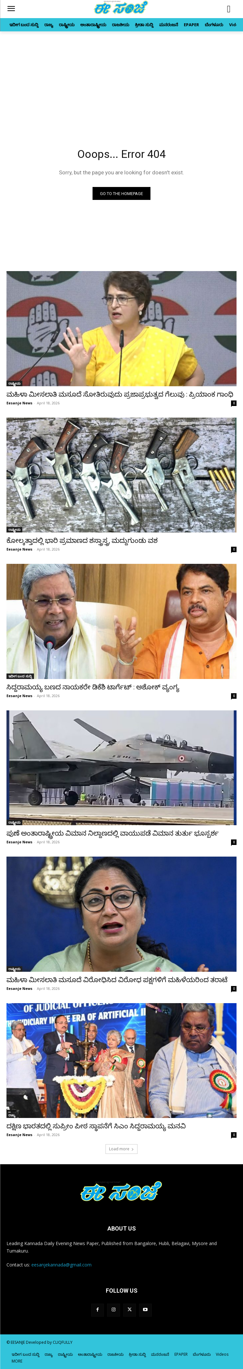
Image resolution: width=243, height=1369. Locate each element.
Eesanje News (19, 402)
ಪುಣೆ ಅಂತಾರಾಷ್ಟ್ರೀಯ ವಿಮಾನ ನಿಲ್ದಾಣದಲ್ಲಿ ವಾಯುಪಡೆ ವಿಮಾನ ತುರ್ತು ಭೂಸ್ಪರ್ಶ (112, 833)
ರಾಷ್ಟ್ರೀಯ (14, 383)
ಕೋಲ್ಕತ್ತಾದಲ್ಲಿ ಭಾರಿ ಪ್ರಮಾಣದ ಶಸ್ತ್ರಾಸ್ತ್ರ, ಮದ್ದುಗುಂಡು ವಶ (82, 540)
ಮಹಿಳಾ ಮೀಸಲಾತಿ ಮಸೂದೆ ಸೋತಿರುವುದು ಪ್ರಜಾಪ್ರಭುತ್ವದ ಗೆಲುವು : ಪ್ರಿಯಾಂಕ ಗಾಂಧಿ (119, 394)
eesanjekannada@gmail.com (61, 1265)
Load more (121, 1149)
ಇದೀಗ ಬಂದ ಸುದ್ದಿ (20, 676)
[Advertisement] (121, 80)
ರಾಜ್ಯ (12, 1115)
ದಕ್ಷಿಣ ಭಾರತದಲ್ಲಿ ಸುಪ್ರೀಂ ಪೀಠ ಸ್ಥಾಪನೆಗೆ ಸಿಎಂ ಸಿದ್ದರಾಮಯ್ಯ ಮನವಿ (96, 1126)
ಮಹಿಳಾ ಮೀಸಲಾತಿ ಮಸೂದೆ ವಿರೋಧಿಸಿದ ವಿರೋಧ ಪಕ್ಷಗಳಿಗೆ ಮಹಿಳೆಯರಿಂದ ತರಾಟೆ (116, 980)
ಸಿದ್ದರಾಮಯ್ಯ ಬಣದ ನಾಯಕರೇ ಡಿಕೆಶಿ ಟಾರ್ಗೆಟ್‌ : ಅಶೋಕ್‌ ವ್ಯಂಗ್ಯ (92, 687)
